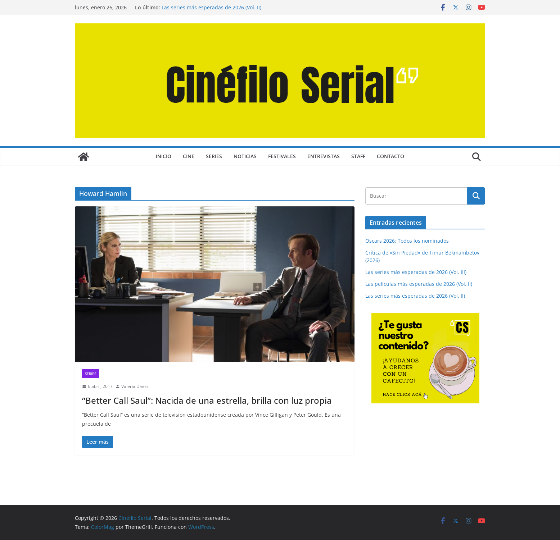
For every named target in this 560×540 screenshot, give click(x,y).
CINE (188, 156)
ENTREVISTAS (323, 156)
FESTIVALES (282, 156)
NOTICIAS (245, 156)
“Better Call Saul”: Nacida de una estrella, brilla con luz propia (207, 400)
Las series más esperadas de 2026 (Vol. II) (211, 7)
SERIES (214, 156)
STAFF (358, 156)
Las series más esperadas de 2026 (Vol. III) (415, 272)
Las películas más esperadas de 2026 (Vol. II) (418, 283)
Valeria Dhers (135, 386)
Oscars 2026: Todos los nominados (407, 240)
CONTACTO (390, 156)
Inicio (163, 156)
